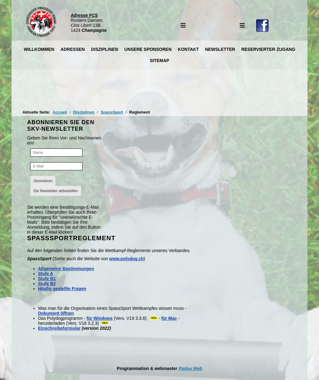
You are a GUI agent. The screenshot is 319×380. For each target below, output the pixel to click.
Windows (102, 318)
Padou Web (190, 368)
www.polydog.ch (126, 258)
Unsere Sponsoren (148, 49)
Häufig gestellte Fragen (62, 288)
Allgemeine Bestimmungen (66, 268)
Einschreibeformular (59, 328)
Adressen (72, 49)
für (90, 318)
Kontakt (188, 49)
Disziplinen (104, 49)
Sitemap (159, 60)
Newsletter (220, 49)
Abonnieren (42, 181)
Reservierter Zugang (268, 49)
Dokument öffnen (56, 313)
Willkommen (39, 49)
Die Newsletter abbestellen (55, 191)
